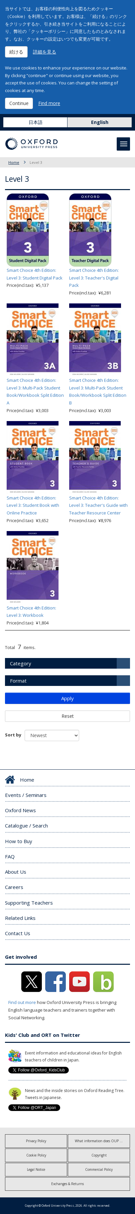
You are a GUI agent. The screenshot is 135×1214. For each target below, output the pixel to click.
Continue (19, 103)
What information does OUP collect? (102, 1141)
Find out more (22, 1002)
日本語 (36, 122)
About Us (15, 871)
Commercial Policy (99, 1169)
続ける (16, 52)
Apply (67, 698)
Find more (49, 103)
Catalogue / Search (26, 825)
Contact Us (17, 933)
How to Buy (18, 841)
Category (20, 663)
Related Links (20, 918)
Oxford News (20, 810)
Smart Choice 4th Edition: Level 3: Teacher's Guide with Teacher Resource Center (98, 505)
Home (13, 162)
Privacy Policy (36, 1141)
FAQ (10, 856)
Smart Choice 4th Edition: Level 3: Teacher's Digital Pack (94, 277)
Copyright (99, 1155)
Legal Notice (36, 1169)
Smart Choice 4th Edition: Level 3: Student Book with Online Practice (33, 505)
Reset (68, 716)
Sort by (13, 735)
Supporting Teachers (29, 902)
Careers (14, 887)
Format (18, 680)
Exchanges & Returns (67, 1183)
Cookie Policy (36, 1155)
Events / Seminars (26, 795)
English (99, 122)
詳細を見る (44, 52)
